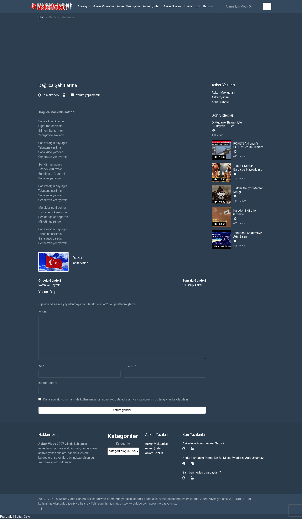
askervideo (49, 95)
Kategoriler (123, 443)
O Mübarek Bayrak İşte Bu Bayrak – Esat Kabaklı (227, 126)
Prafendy (6, 516)
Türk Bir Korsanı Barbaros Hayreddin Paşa (246, 169)
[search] (243, 6)
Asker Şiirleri (151, 6)
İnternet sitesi (47, 383)
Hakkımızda (192, 6)
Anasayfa (84, 6)
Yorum (43, 312)
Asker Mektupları (128, 6)
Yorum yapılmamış (85, 95)
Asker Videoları (103, 6)
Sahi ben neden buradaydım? (201, 472)
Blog (41, 17)
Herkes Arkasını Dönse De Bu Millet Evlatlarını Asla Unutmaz (223, 458)
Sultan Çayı (22, 516)
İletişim (208, 6)
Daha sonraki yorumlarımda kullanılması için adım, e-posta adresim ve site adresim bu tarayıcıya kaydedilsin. (115, 399)
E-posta (130, 366)
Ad (41, 366)
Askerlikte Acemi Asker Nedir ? (203, 443)
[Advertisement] (151, 54)
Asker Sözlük (172, 6)
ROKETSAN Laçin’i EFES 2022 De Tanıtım (248, 145)
